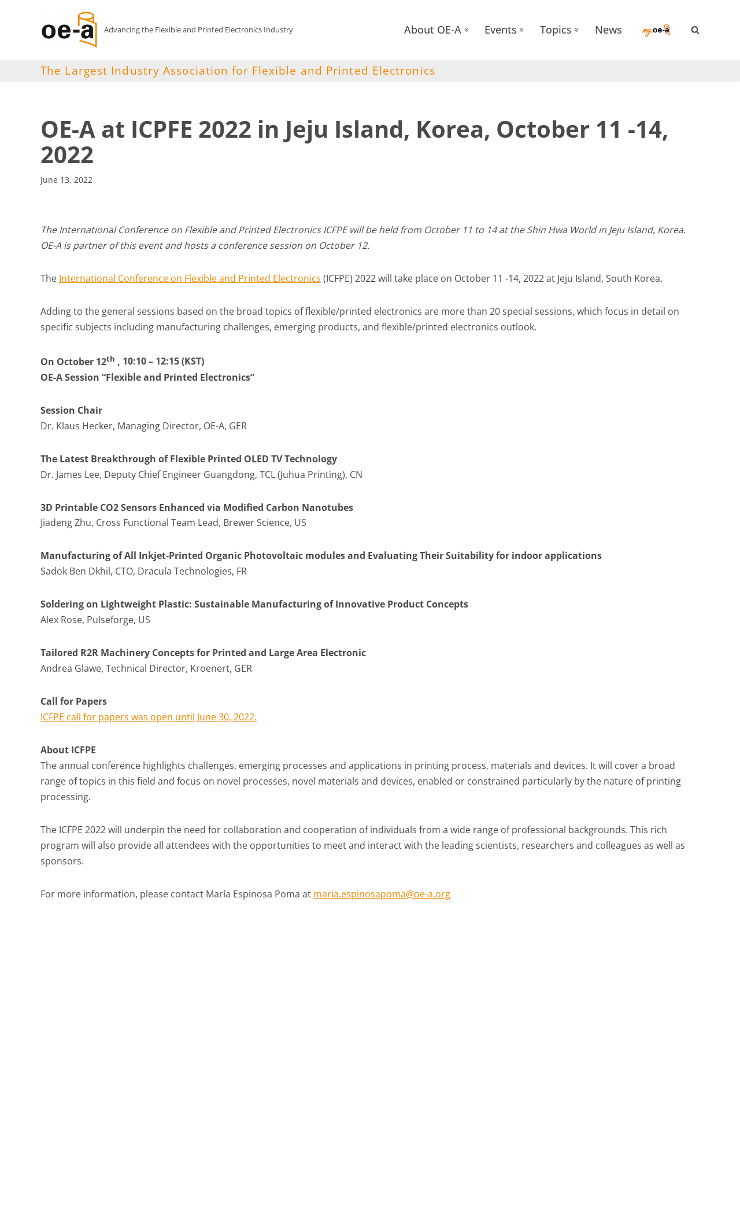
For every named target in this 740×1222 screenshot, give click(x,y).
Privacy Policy (572, 1207)
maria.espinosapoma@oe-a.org (381, 898)
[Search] (695, 29)
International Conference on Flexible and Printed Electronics (190, 278)
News (608, 29)
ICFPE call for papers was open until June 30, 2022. (148, 719)
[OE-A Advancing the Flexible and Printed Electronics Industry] (166, 29)
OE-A (62, 1207)
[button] (466, 30)
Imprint (510, 1207)
